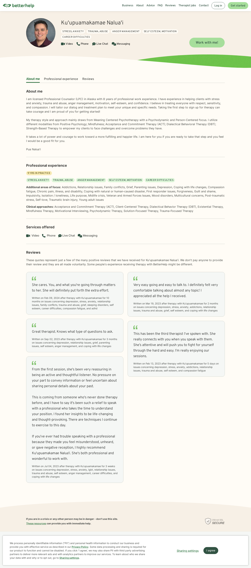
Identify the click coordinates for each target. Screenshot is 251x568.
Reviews (88, 79)
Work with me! (207, 42)
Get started (238, 6)
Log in (218, 6)
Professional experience (61, 79)
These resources (36, 523)
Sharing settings (69, 557)
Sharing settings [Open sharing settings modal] (188, 550)
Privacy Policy (80, 546)
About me (33, 79)
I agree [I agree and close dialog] (210, 550)
